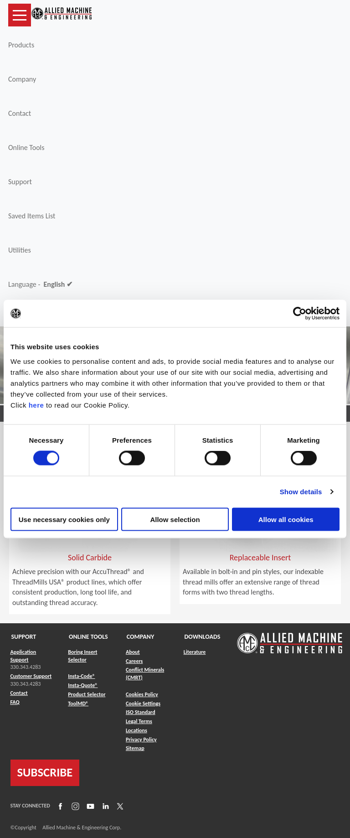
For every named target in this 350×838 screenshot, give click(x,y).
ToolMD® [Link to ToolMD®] (78, 703)
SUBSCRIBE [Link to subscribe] (45, 772)
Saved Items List (31, 216)
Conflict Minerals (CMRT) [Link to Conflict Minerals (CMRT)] (145, 674)
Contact (19, 113)
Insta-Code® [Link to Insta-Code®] (81, 676)
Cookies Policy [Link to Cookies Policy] (142, 694)
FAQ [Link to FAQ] (15, 702)
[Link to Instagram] (74, 806)
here (36, 405)
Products (21, 45)
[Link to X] (119, 806)
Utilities (19, 250)
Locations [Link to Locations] (136, 730)
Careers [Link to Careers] (134, 661)
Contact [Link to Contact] (19, 693)
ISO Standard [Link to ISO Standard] (140, 712)
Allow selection (175, 519)
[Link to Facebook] (59, 806)
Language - (40, 284)
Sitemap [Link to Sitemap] (135, 748)
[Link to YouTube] (89, 806)
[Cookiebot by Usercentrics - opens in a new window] (300, 314)
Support (20, 181)
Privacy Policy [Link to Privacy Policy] (141, 739)
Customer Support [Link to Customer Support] (31, 676)
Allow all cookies (286, 519)
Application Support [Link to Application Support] (23, 656)
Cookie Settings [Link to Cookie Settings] (143, 703)
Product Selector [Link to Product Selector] (86, 694)
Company (22, 79)
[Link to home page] (61, 15)
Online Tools (26, 147)
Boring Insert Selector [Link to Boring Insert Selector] (82, 656)
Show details (301, 492)
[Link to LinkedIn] (104, 806)
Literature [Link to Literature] (195, 652)
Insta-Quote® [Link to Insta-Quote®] (83, 685)
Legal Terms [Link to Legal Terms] (139, 721)
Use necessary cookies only (64, 519)
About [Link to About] (133, 652)
